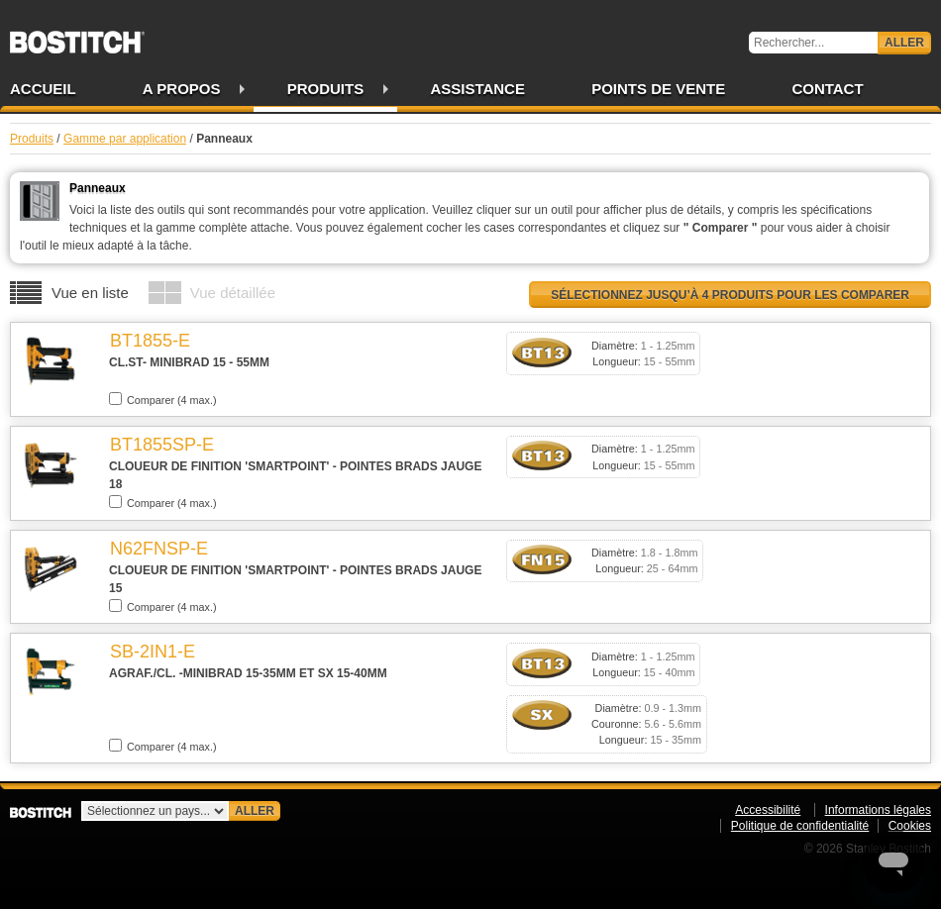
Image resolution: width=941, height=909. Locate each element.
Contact (827, 88)
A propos (182, 88)
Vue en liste (90, 292)
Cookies (910, 826)
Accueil (43, 88)
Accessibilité (767, 810)
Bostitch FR (77, 35)
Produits (326, 88)
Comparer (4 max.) (163, 399)
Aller (904, 43)
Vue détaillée (232, 292)
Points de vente (658, 88)
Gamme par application (124, 139)
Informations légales (878, 810)
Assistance (477, 88)
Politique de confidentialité (800, 826)
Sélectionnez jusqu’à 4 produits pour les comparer (730, 295)
